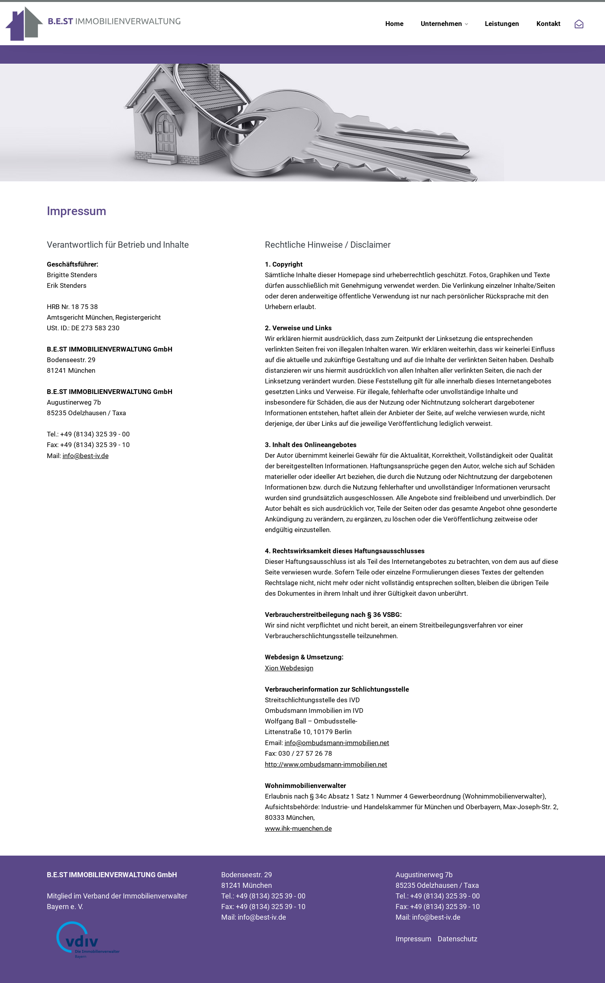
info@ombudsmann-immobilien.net (337, 743)
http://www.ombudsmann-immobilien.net (326, 764)
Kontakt (549, 24)
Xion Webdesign (289, 668)
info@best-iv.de (86, 456)
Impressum (413, 939)
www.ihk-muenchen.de (298, 828)
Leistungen (502, 24)
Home (394, 24)
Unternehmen (444, 23)
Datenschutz (457, 939)
